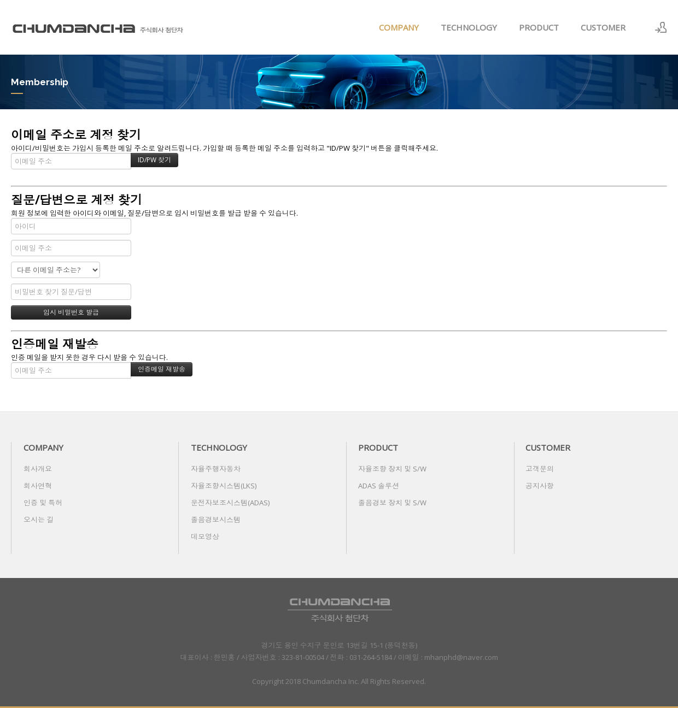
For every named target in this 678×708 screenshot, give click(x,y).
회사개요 (38, 469)
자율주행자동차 (216, 469)
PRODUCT (539, 27)
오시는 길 (39, 519)
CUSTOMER (603, 27)
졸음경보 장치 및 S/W (392, 503)
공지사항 (539, 486)
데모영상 (205, 536)
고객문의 (539, 469)
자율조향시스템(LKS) (223, 486)
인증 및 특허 (43, 503)
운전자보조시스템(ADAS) (230, 503)
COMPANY (399, 27)
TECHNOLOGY (469, 27)
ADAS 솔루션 (378, 486)
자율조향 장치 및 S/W (392, 469)
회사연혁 (38, 486)
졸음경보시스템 (216, 519)
